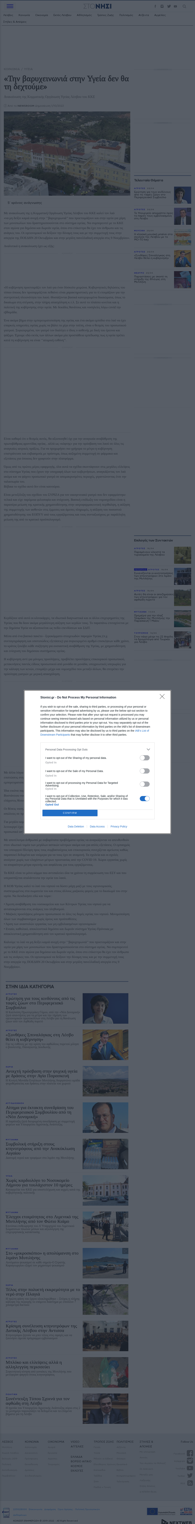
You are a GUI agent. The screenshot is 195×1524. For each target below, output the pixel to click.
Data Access (97, 826)
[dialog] (97, 762)
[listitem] (97, 749)
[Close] (163, 697)
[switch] (145, 757)
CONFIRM (70, 813)
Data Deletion (76, 826)
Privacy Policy (119, 826)
